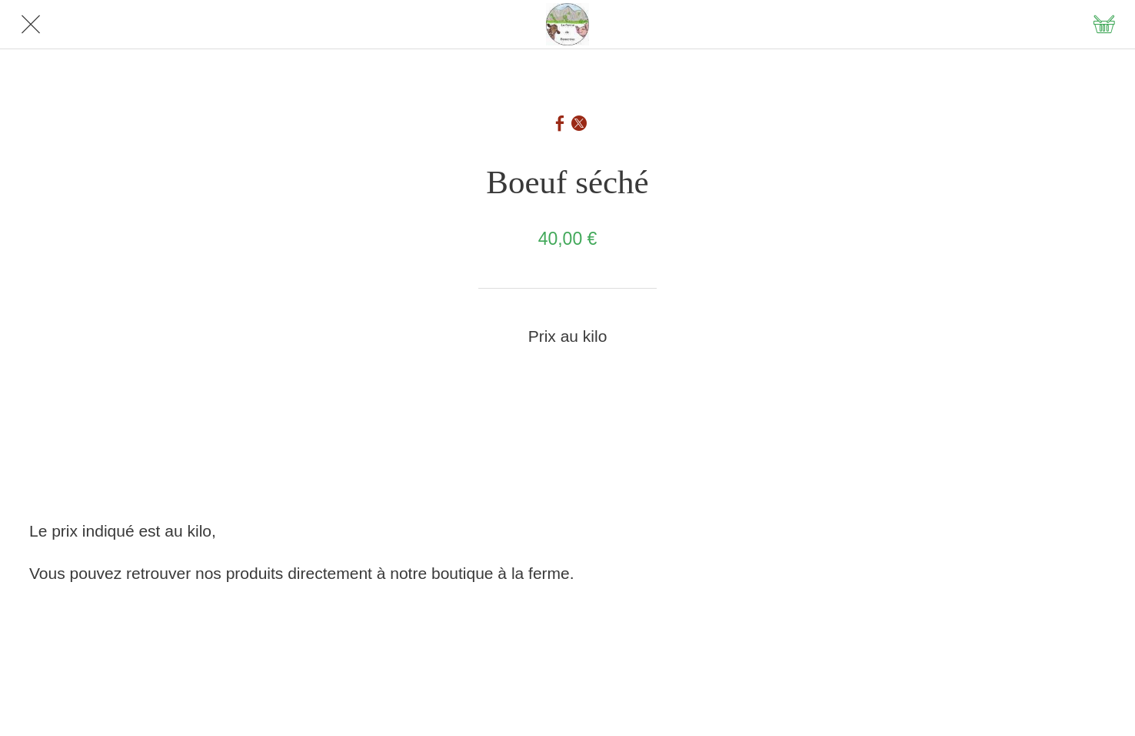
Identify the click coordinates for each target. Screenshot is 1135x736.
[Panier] (1104, 24)
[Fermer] (31, 24)
